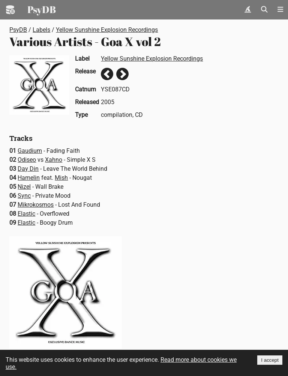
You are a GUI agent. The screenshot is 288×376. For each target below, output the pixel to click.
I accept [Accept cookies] (270, 360)
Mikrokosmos (36, 204)
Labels (41, 29)
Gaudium (30, 150)
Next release (122, 74)
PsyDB (41, 9)
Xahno (53, 159)
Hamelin (29, 177)
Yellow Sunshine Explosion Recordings (107, 29)
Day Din (28, 168)
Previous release (107, 74)
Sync (24, 195)
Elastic (26, 213)
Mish (61, 177)
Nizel (24, 186)
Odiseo (27, 159)
